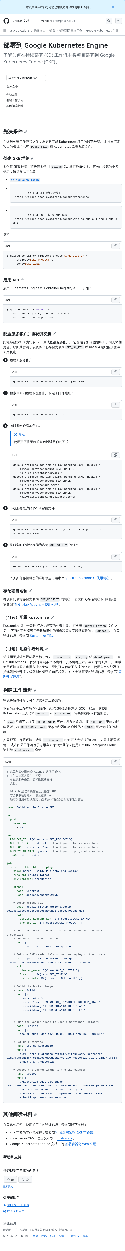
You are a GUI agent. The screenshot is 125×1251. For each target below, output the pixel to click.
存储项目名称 (17, 591)
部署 (52, 30)
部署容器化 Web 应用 (80, 1144)
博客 (85, 1236)
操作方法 (39, 30)
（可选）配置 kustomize (28, 617)
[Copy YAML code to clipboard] (115, 762)
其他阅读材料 (20, 1114)
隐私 (44, 1236)
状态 (53, 1236)
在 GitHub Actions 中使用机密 (88, 578)
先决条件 (15, 131)
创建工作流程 (20, 690)
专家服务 (73, 1236)
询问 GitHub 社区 (16, 1205)
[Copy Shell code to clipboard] (115, 246)
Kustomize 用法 (41, 635)
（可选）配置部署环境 (25, 648)
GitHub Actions (19, 30)
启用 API (13, 280)
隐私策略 (8, 1186)
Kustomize (64, 1138)
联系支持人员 (13, 1211)
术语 (35, 1236)
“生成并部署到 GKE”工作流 (74, 1132)
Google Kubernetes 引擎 (102, 30)
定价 (62, 1236)
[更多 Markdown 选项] (42, 78)
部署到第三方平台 (70, 30)
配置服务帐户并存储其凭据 (30, 334)
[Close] (113, 6)
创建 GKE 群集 (18, 158)
